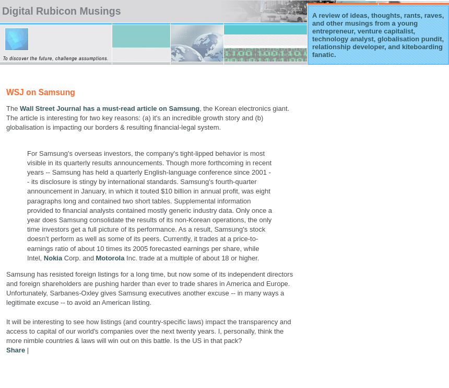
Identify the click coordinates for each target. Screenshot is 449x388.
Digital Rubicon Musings (61, 11)
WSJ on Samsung (40, 92)
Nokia (53, 258)
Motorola (110, 258)
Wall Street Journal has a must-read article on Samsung (109, 108)
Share (15, 350)
